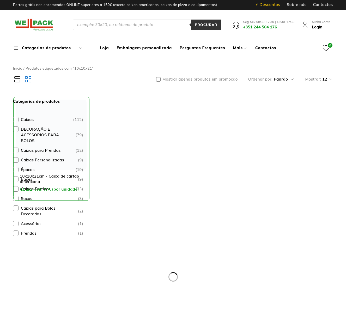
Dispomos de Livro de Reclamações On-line (217, 322)
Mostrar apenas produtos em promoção (200, 79)
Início (17, 68)
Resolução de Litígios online (143, 248)
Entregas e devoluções (138, 236)
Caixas (52, 120)
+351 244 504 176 (48, 284)
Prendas (52, 233)
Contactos (323, 4)
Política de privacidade (138, 242)
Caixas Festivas (52, 189)
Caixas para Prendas (52, 150)
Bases (52, 179)
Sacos (52, 199)
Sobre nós (297, 4)
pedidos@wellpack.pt (58, 290)
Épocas (52, 170)
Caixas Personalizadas (52, 160)
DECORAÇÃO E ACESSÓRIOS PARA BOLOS (52, 135)
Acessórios (52, 224)
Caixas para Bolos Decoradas (52, 211)
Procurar (206, 24)
